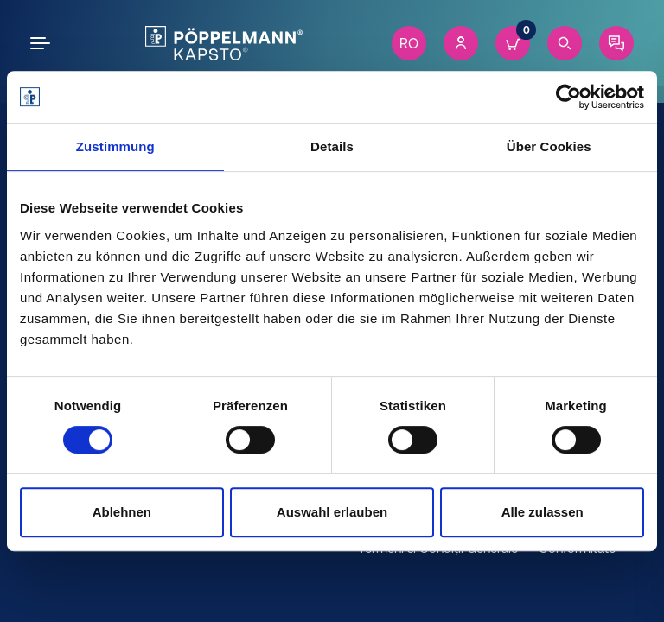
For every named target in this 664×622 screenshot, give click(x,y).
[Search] (564, 43)
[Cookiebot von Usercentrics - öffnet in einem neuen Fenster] (568, 97)
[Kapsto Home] (223, 43)
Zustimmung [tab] (115, 146)
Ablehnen (122, 512)
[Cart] (512, 43)
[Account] (461, 43)
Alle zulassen (542, 512)
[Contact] (616, 43)
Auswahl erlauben (332, 512)
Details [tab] (332, 146)
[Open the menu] (43, 43)
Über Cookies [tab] (549, 146)
